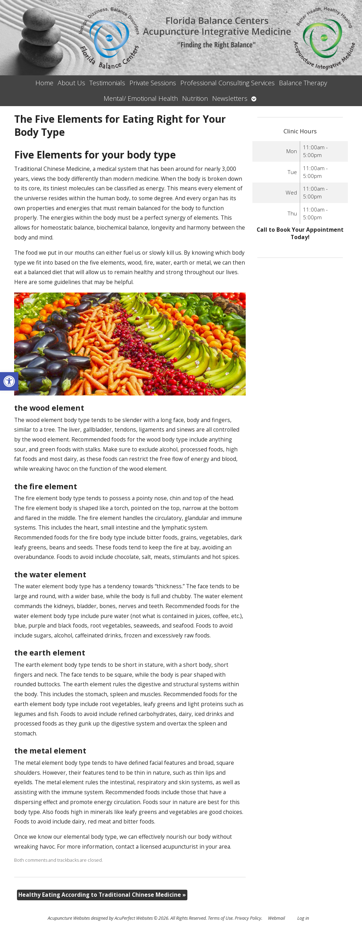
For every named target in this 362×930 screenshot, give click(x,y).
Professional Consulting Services (227, 83)
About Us (71, 83)
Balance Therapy (303, 83)
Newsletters (229, 98)
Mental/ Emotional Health (141, 98)
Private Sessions (152, 83)
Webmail (276, 918)
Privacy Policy (248, 918)
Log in (303, 918)
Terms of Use (220, 918)
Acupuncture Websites (69, 918)
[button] (9, 381)
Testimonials (107, 83)
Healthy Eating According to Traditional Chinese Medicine (102, 895)
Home (44, 83)
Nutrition (195, 98)
